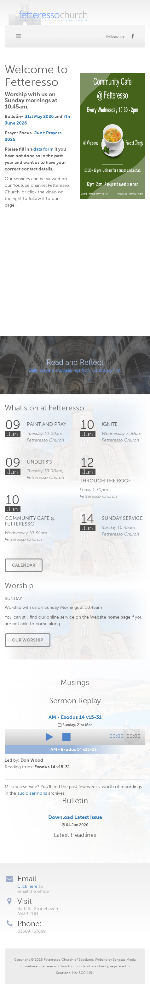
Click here (27, 886)
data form (43, 149)
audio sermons (32, 793)
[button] (49, 737)
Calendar (23, 565)
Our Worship (27, 640)
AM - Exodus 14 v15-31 (75, 717)
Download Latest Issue (75, 817)
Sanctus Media (124, 960)
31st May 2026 (39, 116)
